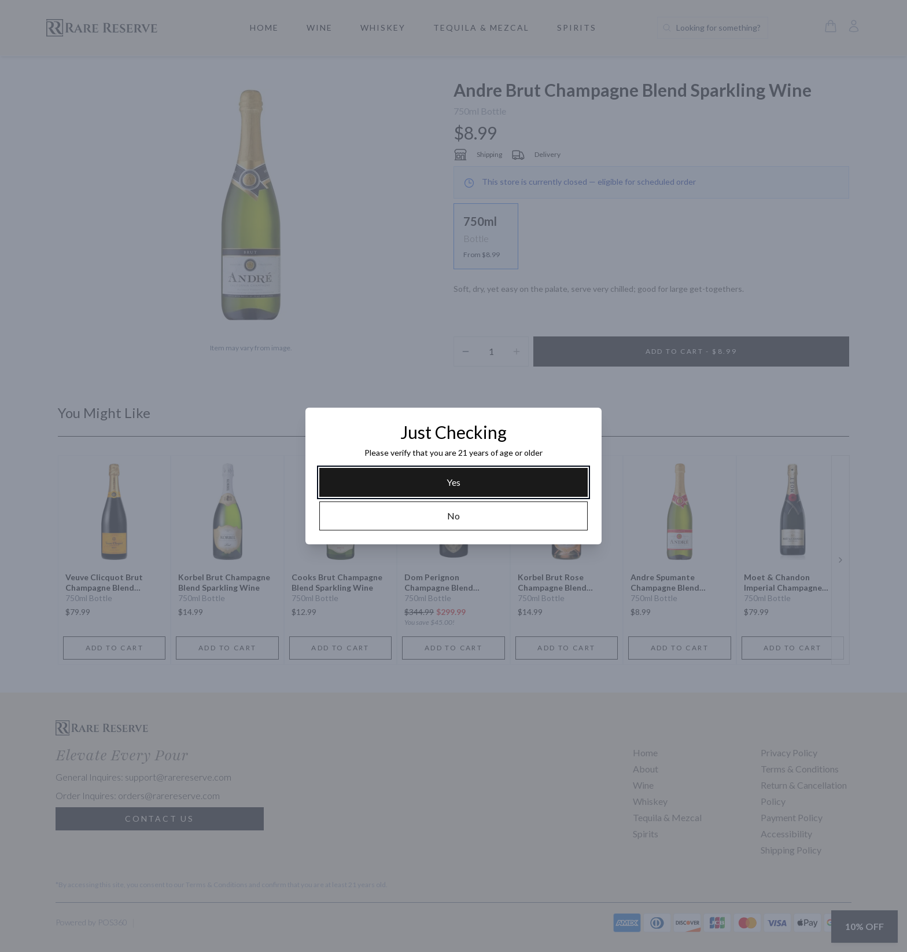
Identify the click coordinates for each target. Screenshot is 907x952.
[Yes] (453, 482)
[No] (453, 515)
